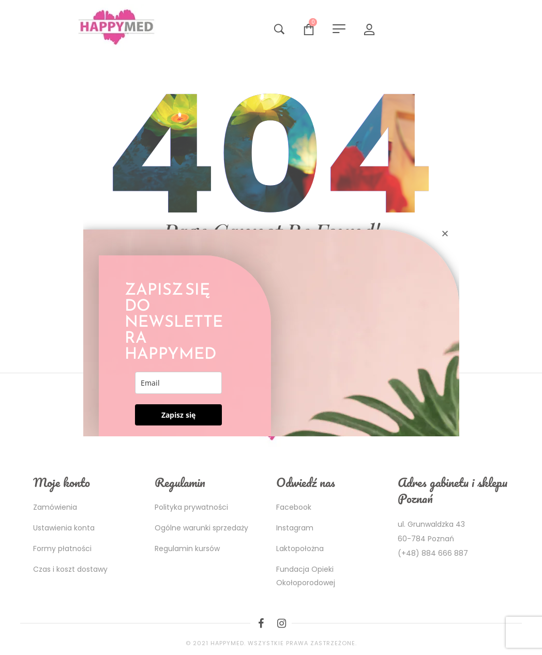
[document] (271, 327)
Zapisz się (178, 415)
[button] (445, 233)
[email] (178, 383)
